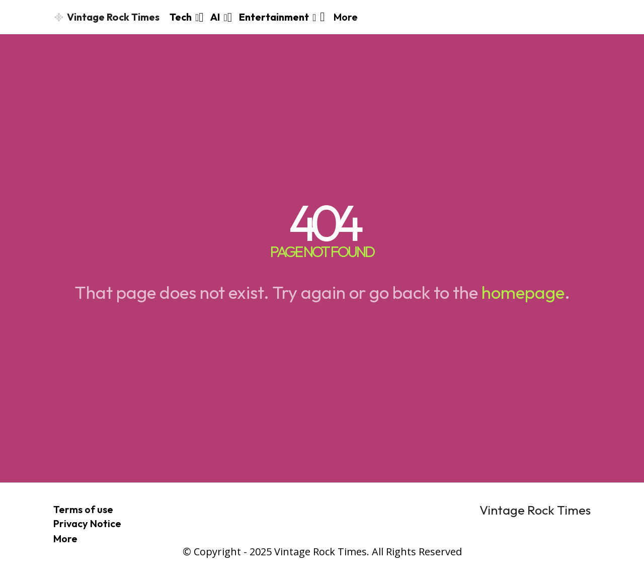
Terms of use (83, 509)
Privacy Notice (87, 523)
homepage (523, 292)
